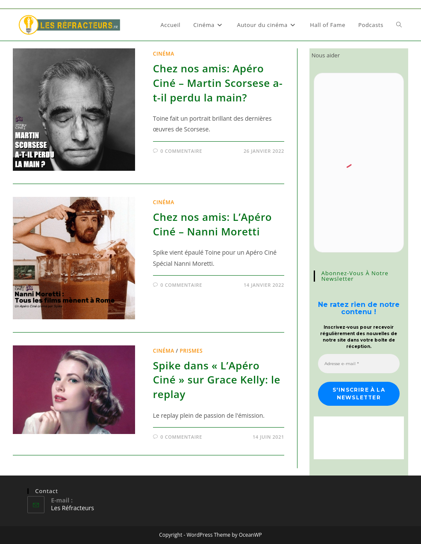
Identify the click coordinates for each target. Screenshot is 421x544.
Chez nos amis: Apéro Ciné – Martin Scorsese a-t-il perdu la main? (218, 82)
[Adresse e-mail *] (359, 363)
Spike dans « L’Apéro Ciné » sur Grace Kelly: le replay (216, 379)
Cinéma (163, 53)
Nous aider (326, 55)
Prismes (191, 350)
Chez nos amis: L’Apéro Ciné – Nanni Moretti (212, 224)
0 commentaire (181, 151)
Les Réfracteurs (72, 508)
